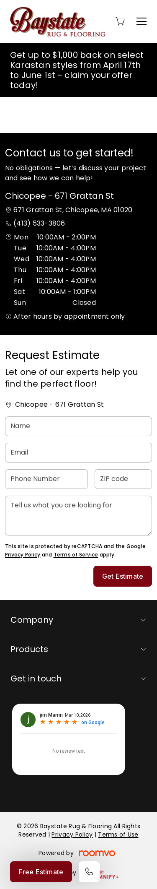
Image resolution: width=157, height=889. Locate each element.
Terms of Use (118, 834)
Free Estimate (41, 872)
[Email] (78, 453)
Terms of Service (76, 554)
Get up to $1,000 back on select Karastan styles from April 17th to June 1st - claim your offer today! (77, 70)
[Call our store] (89, 871)
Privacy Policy (22, 554)
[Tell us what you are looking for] (78, 515)
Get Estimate (122, 576)
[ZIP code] (123, 479)
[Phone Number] (46, 479)
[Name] (78, 426)
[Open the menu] (141, 21)
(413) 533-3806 (39, 223)
